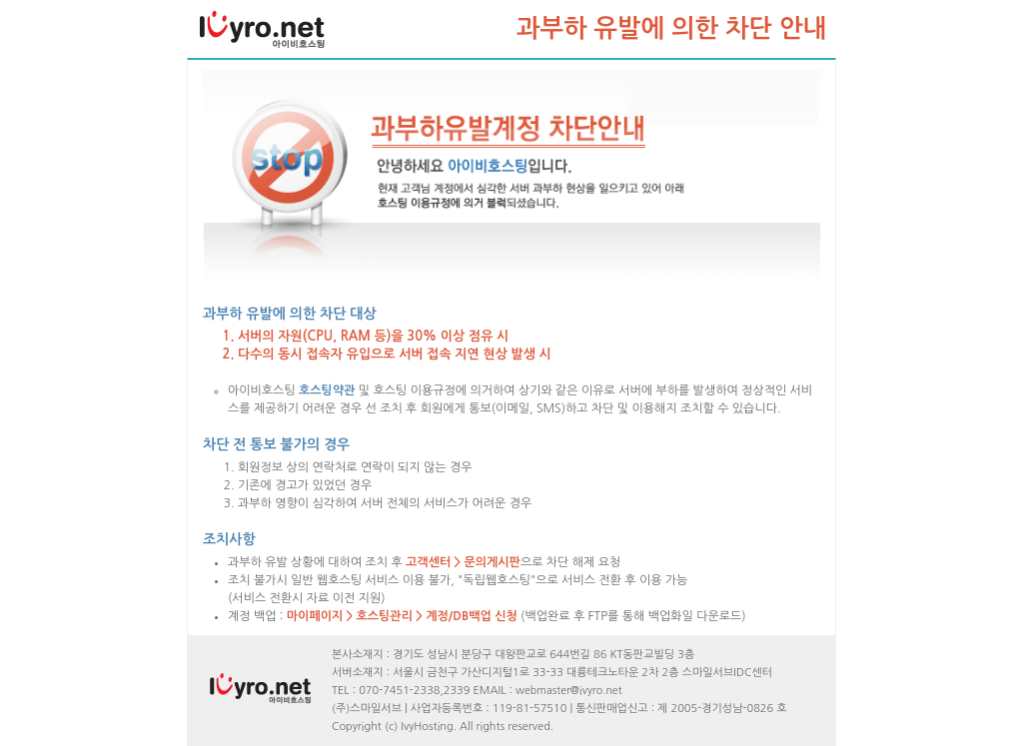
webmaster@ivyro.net (568, 690)
